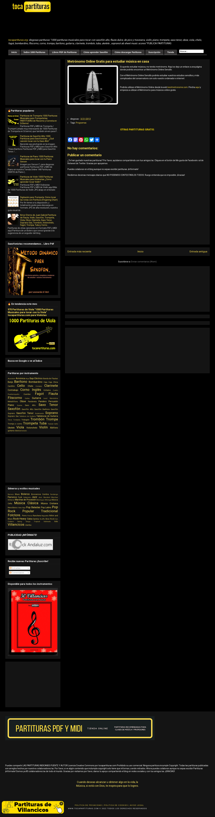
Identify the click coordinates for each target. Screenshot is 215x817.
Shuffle (42, 519)
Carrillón (11, 386)
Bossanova (36, 494)
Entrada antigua (198, 251)
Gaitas (27, 398)
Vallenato (47, 522)
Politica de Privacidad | (89, 805)
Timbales (16, 420)
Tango (28, 522)
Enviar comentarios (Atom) (144, 261)
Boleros (25, 493)
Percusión (53, 401)
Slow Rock (49, 519)
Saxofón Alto (27, 409)
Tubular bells (53, 424)
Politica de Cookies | (116, 805)
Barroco (11, 494)
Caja (45, 382)
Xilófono (54, 427)
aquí (197, 87)
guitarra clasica (14, 430)
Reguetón (45, 516)
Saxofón (14, 409)
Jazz (34, 496)
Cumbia (45, 494)
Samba (36, 519)
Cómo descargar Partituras (128, 52)
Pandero (43, 401)
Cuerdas (27, 394)
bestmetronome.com (178, 87)
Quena (19, 405)
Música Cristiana (49, 503)
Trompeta (30, 423)
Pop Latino (46, 507)
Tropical (37, 522)
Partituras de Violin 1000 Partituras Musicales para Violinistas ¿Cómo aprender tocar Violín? (36, 179)
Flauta (53, 394)
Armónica (20, 378)
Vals (56, 521)
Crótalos (47, 390)
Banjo (10, 382)
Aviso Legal (137, 805)
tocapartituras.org (18, 40)
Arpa (27, 379)
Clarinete (51, 386)
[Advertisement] (83, 25)
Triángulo (25, 420)
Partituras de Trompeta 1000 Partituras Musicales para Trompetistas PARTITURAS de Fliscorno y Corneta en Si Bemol (38, 119)
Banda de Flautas (50, 378)
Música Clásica (26, 503)
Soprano (51, 413)
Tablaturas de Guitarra (47, 416)
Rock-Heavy (19, 518)
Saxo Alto (30, 405)
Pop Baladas (33, 507)
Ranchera (37, 515)
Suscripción (154, 52)
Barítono (20, 381)
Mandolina (54, 398)
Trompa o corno (15, 424)
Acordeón (11, 379)
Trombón (37, 419)
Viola (20, 427)
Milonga (48, 500)
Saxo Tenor (48, 405)
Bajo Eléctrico (36, 378)
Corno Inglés (30, 390)
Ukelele (11, 427)
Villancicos (16, 524)
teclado (24, 431)
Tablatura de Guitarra (27, 416)
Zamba (28, 525)
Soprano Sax (13, 416)
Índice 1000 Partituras (34, 52)
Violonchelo (31, 427)
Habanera (27, 497)
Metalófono (13, 401)
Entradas (15, 568)
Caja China (53, 382)
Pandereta (32, 401)
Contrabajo (13, 390)
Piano (11, 404)
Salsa (29, 519)
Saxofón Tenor (25, 413)
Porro (24, 515)
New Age (22, 508)
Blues (17, 494)
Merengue (40, 500)
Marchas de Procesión (25, 499)
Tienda (170, 52)
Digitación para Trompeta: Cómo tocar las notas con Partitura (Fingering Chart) (39, 198)
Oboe (23, 401)
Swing (19, 522)
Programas (81, 123)
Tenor (10, 420)
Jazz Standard (44, 497)
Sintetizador (39, 413)
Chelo (30, 386)
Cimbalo (39, 386)
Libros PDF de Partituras (64, 52)
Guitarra (36, 397)
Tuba (43, 423)
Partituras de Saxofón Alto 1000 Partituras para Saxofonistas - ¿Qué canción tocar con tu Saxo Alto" (37, 138)
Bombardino (35, 381)
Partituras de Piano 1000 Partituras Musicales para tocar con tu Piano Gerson (36, 159)
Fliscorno (15, 398)
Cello (21, 386)
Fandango (54, 494)
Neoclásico (13, 507)
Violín (43, 427)
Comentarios (17, 572)
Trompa (52, 419)
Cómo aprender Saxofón (95, 52)
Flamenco (12, 497)
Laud (45, 398)
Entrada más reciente (79, 251)
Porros (29, 516)
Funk (20, 497)
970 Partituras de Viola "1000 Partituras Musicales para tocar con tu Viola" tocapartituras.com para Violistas (30, 312)
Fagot (39, 394)
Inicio (14, 52)
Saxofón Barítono (42, 409)
